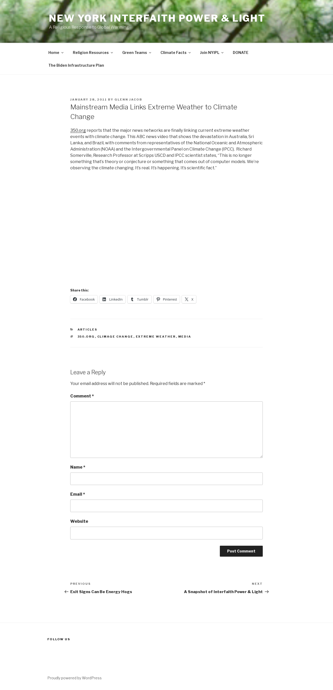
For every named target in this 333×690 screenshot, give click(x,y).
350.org (78, 130)
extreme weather (156, 336)
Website (79, 521)
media (184, 336)
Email (77, 494)
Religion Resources (93, 52)
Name (77, 467)
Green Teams (137, 52)
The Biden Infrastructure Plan (76, 65)
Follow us (58, 639)
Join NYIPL (212, 52)
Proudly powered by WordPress (74, 678)
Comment (82, 396)
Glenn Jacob (128, 99)
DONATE (240, 52)
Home (56, 52)
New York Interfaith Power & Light (157, 18)
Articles (88, 329)
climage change (115, 336)
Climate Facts (176, 52)
